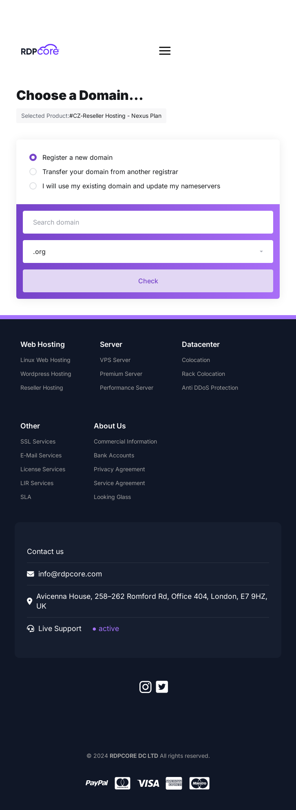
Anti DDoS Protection (210, 387)
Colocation (196, 359)
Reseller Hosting (41, 387)
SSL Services (37, 441)
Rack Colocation (203, 373)
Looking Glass (112, 496)
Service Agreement (119, 482)
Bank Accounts (114, 455)
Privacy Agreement (119, 469)
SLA (25, 496)
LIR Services (36, 482)
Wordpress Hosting (45, 373)
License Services (42, 469)
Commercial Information (125, 441)
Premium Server (121, 373)
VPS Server (115, 359)
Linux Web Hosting (45, 359)
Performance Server (126, 387)
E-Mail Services (41, 455)
